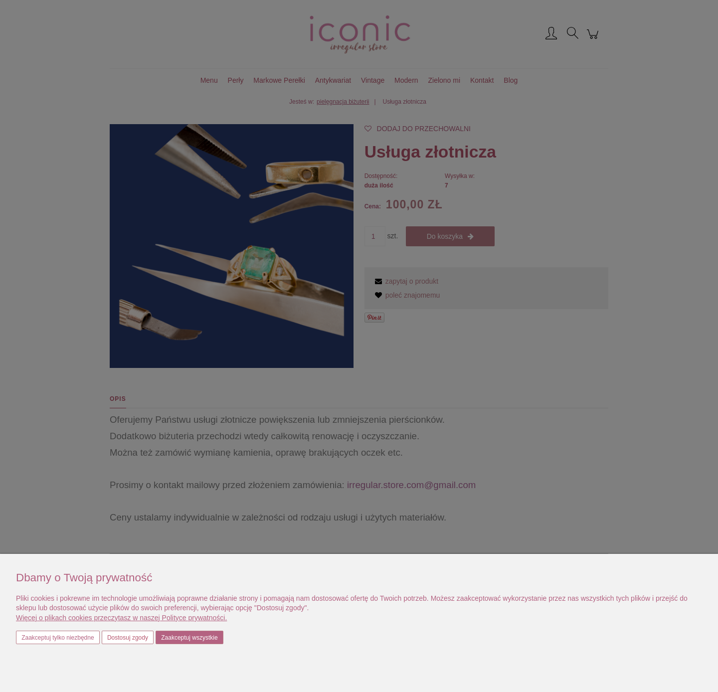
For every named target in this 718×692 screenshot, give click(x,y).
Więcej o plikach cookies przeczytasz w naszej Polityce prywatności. (121, 618)
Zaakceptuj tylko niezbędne (57, 637)
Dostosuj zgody (127, 637)
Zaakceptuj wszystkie (189, 637)
